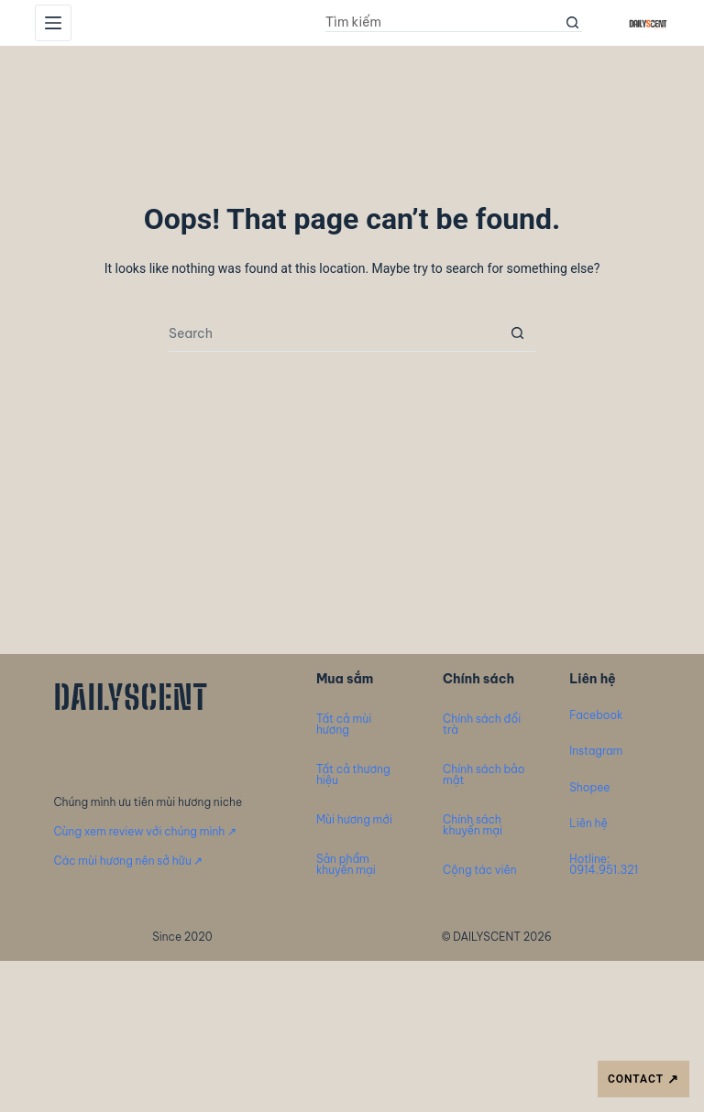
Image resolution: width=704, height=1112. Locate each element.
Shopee (589, 787)
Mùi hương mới (354, 819)
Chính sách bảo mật (483, 774)
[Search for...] (444, 23)
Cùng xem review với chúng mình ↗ (144, 831)
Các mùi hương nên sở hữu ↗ (128, 860)
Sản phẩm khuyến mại (346, 864)
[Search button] (573, 23)
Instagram (595, 751)
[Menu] (53, 23)
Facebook (595, 715)
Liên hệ (588, 823)
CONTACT (643, 1079)
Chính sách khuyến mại (472, 824)
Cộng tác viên (479, 870)
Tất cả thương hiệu (353, 774)
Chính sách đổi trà (482, 724)
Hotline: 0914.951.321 (603, 864)
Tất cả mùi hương (343, 724)
